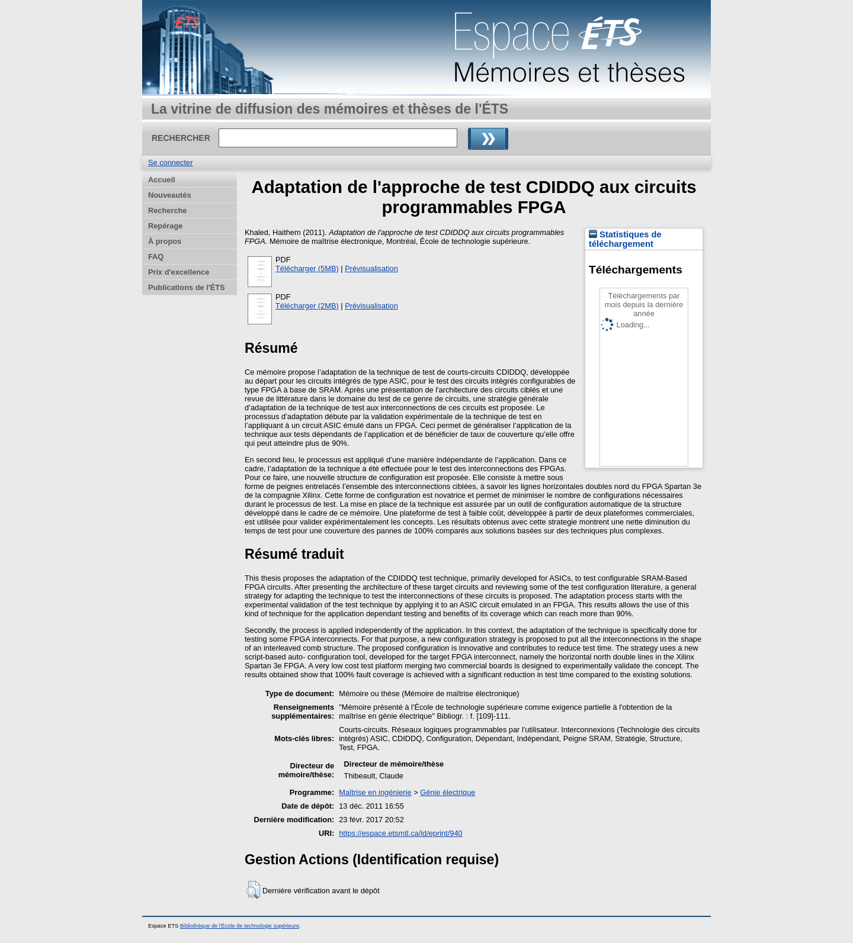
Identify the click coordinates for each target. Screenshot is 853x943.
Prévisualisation (371, 268)
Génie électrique (447, 792)
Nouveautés (169, 195)
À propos (164, 241)
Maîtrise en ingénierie (375, 792)
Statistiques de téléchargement (625, 239)
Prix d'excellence (178, 272)
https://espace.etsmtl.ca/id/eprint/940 (400, 833)
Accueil (161, 179)
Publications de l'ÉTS (186, 287)
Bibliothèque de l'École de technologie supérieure (239, 926)
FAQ (155, 256)
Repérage (165, 225)
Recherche (167, 210)
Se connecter (170, 162)
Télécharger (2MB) (307, 305)
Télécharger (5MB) (307, 268)
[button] (253, 890)
